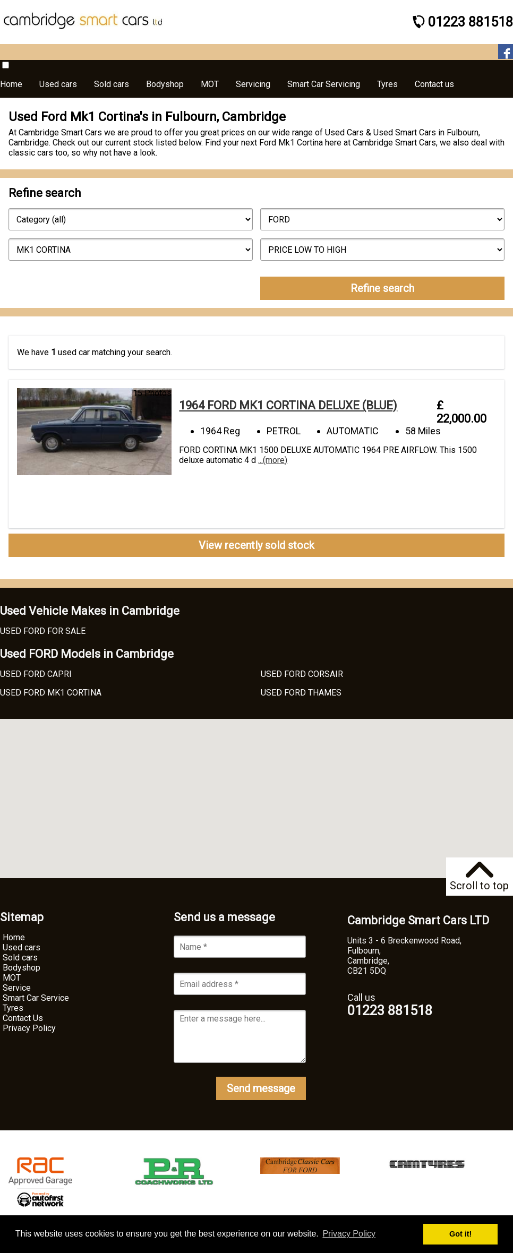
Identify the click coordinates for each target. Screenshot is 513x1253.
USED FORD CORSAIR (302, 674)
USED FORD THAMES (301, 693)
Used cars (21, 947)
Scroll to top (479, 877)
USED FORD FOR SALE (42, 631)
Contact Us (23, 1018)
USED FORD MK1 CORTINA (50, 693)
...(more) (272, 460)
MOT (12, 978)
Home (14, 937)
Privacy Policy (29, 1028)
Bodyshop (21, 968)
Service (17, 988)
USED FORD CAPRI (36, 674)
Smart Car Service (36, 998)
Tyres (13, 1008)
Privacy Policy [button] (348, 1233)
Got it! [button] (460, 1234)
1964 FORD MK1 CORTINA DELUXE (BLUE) (288, 405)
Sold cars (20, 957)
